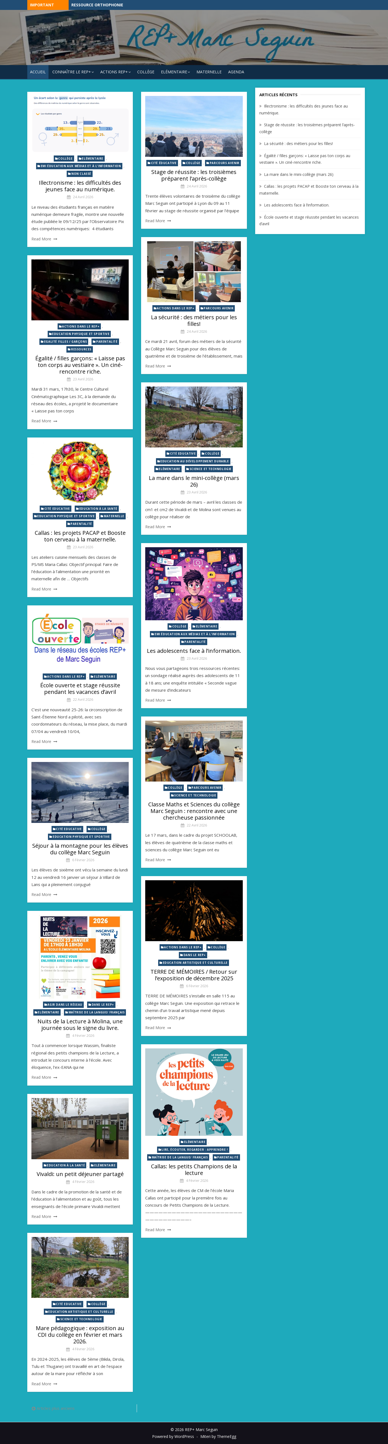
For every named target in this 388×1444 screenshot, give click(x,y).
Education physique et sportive (80, 334)
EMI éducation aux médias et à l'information (81, 166)
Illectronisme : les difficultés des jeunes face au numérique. (80, 186)
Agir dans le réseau (64, 1004)
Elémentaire (174, 71)
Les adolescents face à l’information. (194, 650)
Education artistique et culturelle (195, 963)
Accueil (38, 71)
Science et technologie (210, 469)
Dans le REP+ (195, 955)
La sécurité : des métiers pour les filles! (194, 320)
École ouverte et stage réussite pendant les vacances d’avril (80, 688)
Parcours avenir (224, 163)
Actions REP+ (114, 71)
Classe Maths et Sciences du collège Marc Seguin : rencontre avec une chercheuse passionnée (194, 811)
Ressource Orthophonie (97, 4)
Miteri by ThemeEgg (218, 1436)
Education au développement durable (194, 461)
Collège (145, 71)
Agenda (236, 71)
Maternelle (209, 71)
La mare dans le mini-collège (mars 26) (194, 481)
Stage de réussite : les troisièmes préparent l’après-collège (193, 175)
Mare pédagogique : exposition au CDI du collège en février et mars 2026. (80, 1334)
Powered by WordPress (173, 1436)
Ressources (81, 349)
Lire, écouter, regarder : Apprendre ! (194, 1150)
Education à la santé (98, 509)
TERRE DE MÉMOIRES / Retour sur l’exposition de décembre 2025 (193, 975)
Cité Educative (183, 453)
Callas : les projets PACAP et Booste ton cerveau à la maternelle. (80, 536)
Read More (41, 238)
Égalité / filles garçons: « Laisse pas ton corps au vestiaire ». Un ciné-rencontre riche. (80, 365)
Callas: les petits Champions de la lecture (194, 1170)
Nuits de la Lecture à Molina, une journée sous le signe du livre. (80, 1025)
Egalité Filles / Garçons (65, 341)
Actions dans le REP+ (175, 308)
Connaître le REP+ (71, 71)
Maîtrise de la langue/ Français (97, 1012)
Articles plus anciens (56, 1408)
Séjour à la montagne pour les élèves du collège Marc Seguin (80, 849)
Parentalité (107, 341)
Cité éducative (164, 163)
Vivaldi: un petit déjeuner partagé (80, 1174)
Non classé (81, 174)
